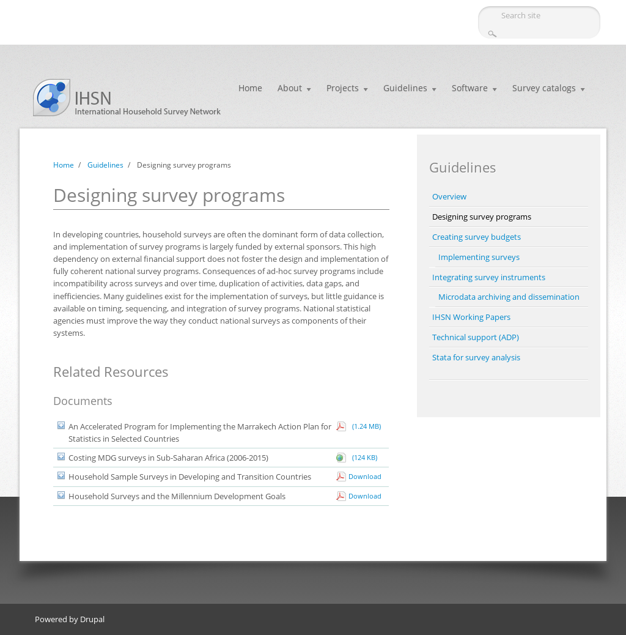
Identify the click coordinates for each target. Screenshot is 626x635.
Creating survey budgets (476, 236)
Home (250, 88)
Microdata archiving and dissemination (509, 296)
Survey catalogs (544, 88)
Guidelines (405, 88)
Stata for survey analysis (476, 357)
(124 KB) (362, 457)
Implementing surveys (479, 256)
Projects (342, 88)
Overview (449, 196)
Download (364, 476)
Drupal (92, 619)
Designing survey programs (481, 216)
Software (470, 88)
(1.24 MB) (364, 426)
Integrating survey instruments (488, 277)
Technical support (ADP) (475, 337)
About (290, 88)
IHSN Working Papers (471, 316)
